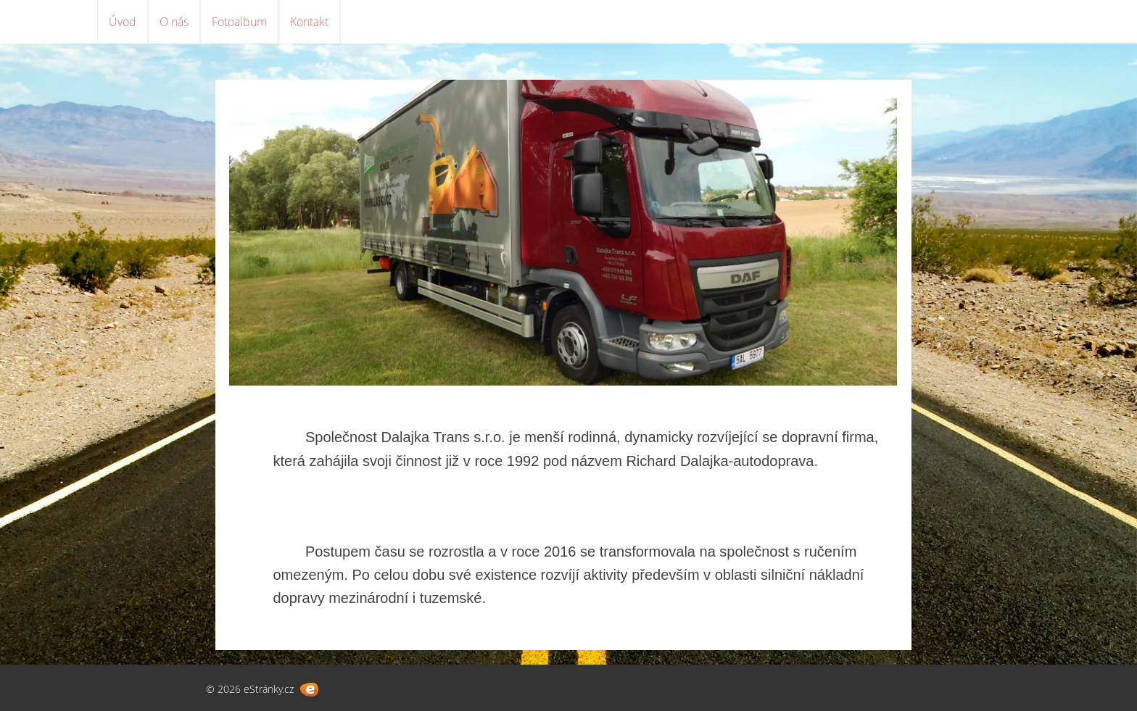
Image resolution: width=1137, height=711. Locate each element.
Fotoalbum (239, 22)
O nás (174, 22)
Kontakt (309, 22)
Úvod (122, 22)
